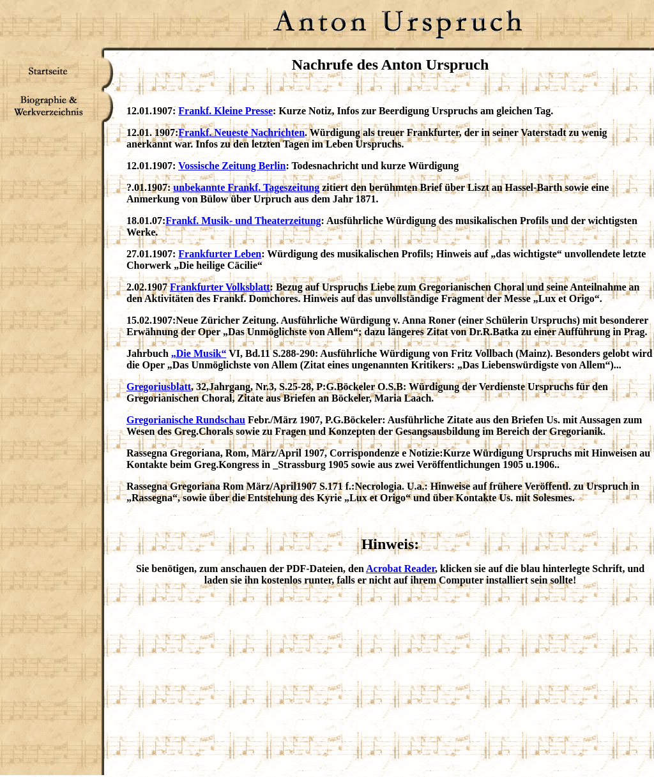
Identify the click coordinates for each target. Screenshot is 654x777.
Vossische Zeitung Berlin (231, 165)
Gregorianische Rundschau (185, 419)
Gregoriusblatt (158, 386)
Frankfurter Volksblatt (220, 287)
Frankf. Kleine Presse (225, 110)
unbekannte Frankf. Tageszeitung (246, 187)
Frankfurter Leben (219, 253)
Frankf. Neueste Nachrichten (241, 132)
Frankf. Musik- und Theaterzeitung (243, 220)
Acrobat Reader (400, 568)
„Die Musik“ (199, 353)
